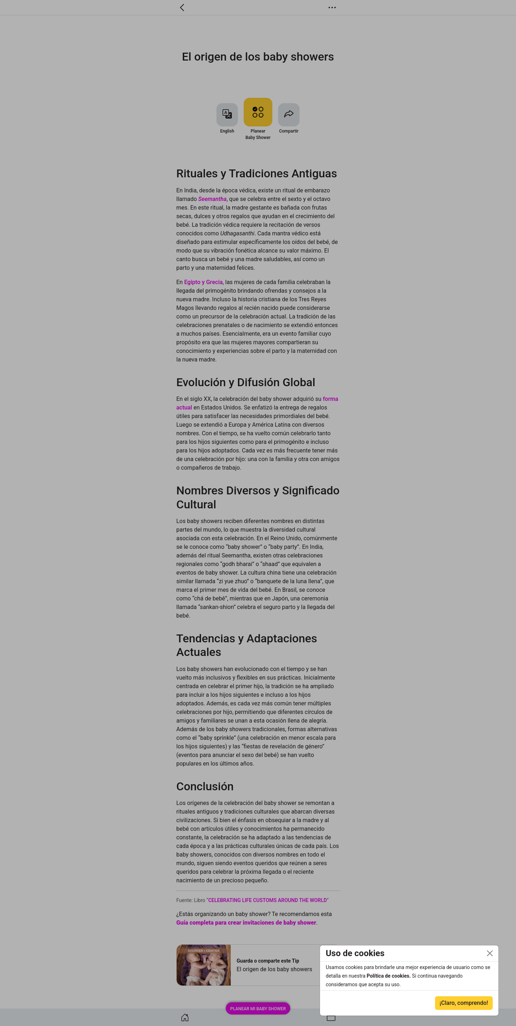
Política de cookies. (389, 976)
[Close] (490, 953)
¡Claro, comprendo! (464, 1002)
